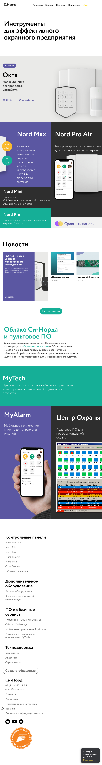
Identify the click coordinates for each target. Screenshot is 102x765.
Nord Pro (11, 215)
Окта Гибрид (12, 566)
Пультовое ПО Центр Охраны (23, 620)
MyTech (14, 378)
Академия (11, 658)
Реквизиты (11, 699)
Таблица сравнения (16, 571)
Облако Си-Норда (16, 625)
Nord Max (31, 134)
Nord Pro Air (73, 134)
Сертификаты (13, 662)
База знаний (12, 653)
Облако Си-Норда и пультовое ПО (31, 333)
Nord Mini (12, 192)
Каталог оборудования (18, 591)
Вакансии (10, 709)
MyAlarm (17, 415)
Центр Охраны (78, 418)
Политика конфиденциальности (24, 713)
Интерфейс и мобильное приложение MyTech (20, 635)
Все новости (51, 311)
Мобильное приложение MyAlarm (25, 629)
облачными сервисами (35, 346)
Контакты (10, 694)
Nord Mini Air (13, 543)
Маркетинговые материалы (21, 704)
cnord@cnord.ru (14, 689)
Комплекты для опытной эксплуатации (19, 598)
